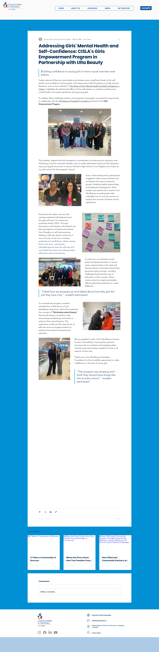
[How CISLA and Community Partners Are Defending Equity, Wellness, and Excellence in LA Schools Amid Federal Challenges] (115, 544)
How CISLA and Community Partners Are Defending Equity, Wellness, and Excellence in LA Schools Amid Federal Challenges (115, 559)
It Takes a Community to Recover (43, 559)
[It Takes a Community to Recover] (44, 544)
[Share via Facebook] (40, 512)
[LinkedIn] (50, 632)
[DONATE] (146, 8)
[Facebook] (45, 632)
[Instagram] (39, 632)
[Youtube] (55, 632)
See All (129, 531)
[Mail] (88, 615)
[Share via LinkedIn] (50, 512)
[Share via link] (56, 512)
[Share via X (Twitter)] (45, 512)
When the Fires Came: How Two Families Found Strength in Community (79, 559)
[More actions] (119, 39)
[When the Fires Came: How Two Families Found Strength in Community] (80, 544)
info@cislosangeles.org (99, 620)
